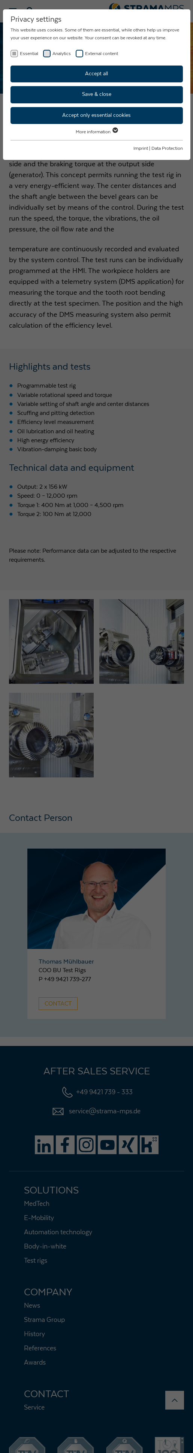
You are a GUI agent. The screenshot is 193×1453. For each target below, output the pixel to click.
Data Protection (167, 148)
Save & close (96, 94)
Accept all (96, 74)
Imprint (140, 148)
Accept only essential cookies (96, 115)
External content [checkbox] (101, 53)
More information (96, 131)
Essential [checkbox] (29, 53)
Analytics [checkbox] (61, 53)
